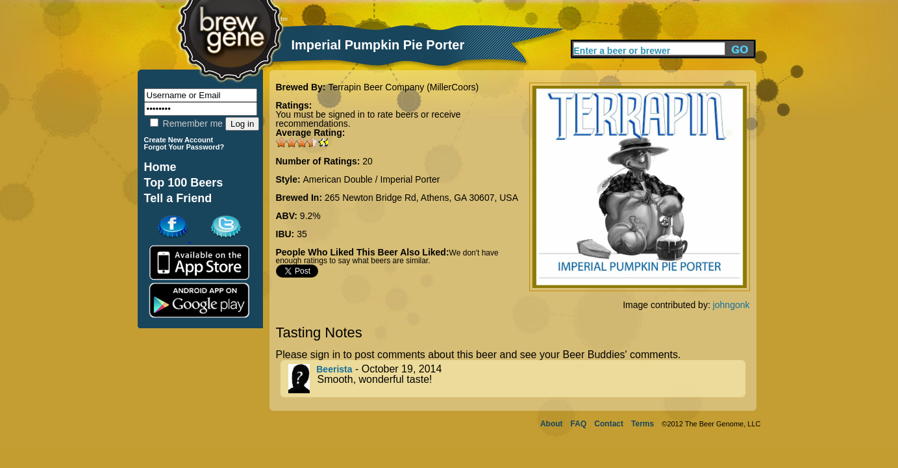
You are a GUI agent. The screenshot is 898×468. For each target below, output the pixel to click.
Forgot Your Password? (184, 147)
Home (160, 167)
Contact (608, 423)
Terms (642, 423)
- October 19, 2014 (516, 378)
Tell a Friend (178, 198)
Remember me (186, 123)
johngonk (731, 305)
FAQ (579, 423)
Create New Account (179, 140)
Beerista (334, 369)
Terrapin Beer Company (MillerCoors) (403, 87)
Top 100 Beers (183, 182)
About (551, 423)
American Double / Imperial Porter (371, 179)
